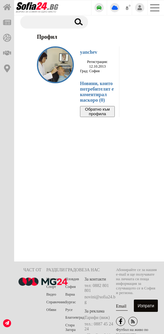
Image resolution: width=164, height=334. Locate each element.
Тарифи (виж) (97, 317)
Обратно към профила (97, 111)
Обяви (51, 310)
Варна (70, 294)
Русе (68, 310)
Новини (52, 279)
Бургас (70, 302)
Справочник (56, 302)
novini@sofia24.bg (100, 299)
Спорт (51, 287)
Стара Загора (70, 327)
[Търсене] (44, 21)
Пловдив (72, 279)
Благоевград (74, 317)
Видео (51, 294)
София (70, 287)
